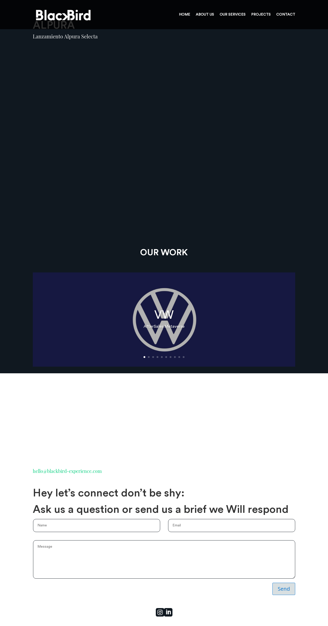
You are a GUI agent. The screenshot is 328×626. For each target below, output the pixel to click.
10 (183, 357)
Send (284, 588)
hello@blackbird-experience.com (67, 471)
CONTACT (285, 14)
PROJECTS (261, 14)
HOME (184, 14)
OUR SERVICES (232, 14)
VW (164, 315)
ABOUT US (205, 14)
